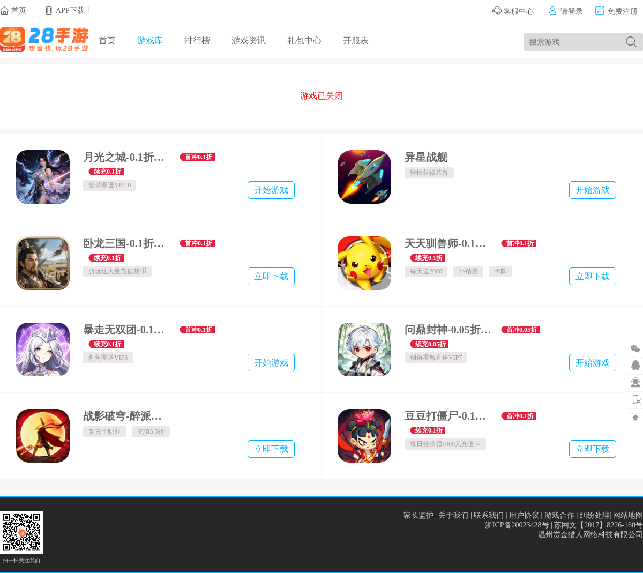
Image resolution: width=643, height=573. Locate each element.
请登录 (565, 12)
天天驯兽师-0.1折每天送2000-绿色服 (449, 243)
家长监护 (418, 515)
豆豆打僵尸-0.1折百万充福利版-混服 (449, 416)
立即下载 (271, 276)
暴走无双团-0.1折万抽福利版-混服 (127, 330)
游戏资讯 (248, 40)
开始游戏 (271, 190)
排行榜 (197, 40)
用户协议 (524, 515)
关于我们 (453, 515)
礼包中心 (304, 40)
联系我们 (489, 515)
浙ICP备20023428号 (517, 525)
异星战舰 (426, 157)
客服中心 (513, 12)
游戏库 (150, 40)
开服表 (356, 40)
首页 (18, 10)
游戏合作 (559, 515)
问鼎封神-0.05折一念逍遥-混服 (449, 330)
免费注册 (616, 12)
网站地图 (628, 515)
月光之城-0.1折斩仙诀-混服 (127, 157)
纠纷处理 (595, 515)
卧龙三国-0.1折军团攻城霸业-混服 (127, 243)
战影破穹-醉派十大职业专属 (127, 416)
